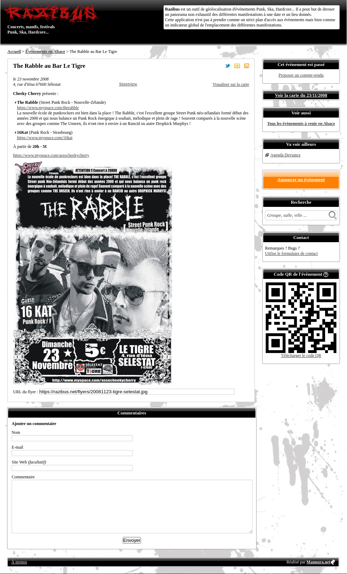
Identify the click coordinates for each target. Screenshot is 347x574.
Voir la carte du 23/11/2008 (301, 95)
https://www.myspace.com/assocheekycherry (51, 155)
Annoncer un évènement (301, 179)
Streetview (128, 84)
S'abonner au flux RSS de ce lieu (246, 65)
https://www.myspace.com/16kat (44, 137)
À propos (19, 562)
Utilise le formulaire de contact (291, 253)
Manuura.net (318, 562)
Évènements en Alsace (45, 51)
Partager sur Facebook (218, 65)
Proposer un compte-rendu (300, 75)
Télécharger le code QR (301, 355)
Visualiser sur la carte (230, 84)
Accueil (14, 51)
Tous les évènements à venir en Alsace (301, 123)
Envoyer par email (237, 65)
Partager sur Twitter (227, 65)
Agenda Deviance (285, 155)
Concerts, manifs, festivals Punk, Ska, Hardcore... (53, 19)
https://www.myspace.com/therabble (48, 107)
